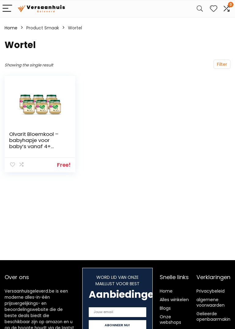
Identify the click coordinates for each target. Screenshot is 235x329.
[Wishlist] (213, 9)
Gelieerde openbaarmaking (214, 316)
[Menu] (7, 9)
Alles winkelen (174, 300)
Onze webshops (170, 319)
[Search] (199, 9)
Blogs (165, 308)
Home (11, 28)
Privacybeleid (210, 291)
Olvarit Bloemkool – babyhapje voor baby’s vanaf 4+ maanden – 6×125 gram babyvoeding (34, 146)
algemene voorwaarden (210, 302)
